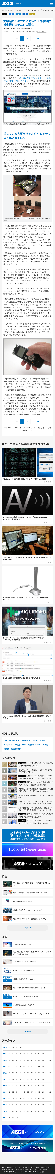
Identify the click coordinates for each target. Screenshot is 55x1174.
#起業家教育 (16, 779)
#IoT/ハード (14, 770)
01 (9, 1077)
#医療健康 (26, 770)
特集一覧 (28, 958)
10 (43, 1084)
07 (31, 1084)
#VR (24, 774)
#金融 (35, 770)
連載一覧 (28, 1062)
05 (24, 1084)
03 (17, 1077)
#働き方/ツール (34, 774)
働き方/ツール (22, 10)
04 (20, 1077)
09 (39, 1084)
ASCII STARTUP (7, 10)
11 (46, 1084)
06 (28, 1084)
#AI (5, 770)
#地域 (42, 770)
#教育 (45, 774)
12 (50, 1084)
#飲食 (6, 779)
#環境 (17, 774)
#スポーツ (8, 774)
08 (35, 1084)
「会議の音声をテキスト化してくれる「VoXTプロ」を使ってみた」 (27, 79)
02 (13, 1077)
